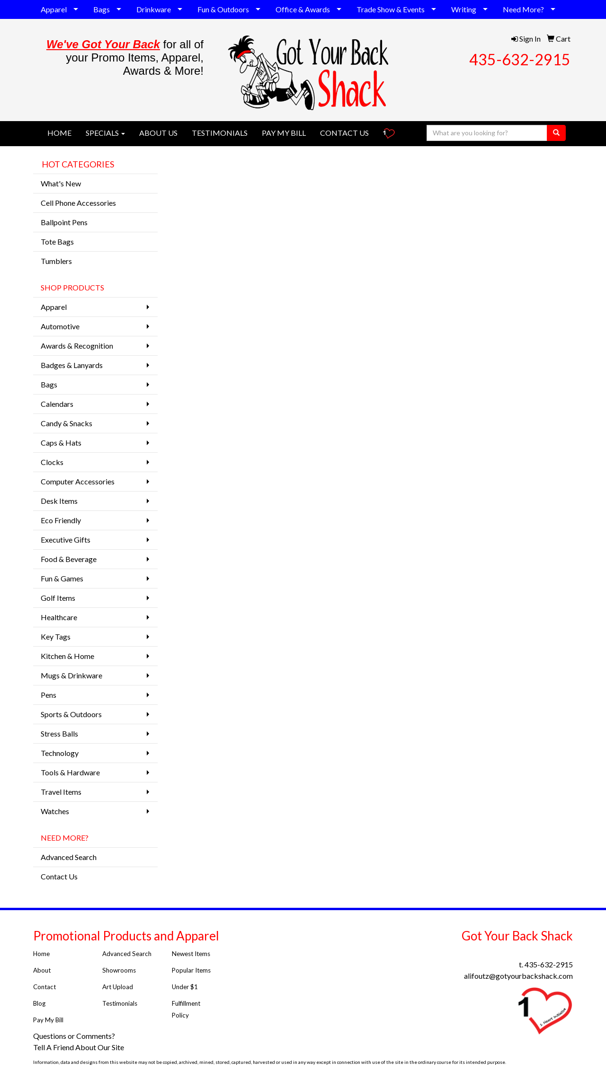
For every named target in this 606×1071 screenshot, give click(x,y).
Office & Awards (303, 9)
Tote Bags (57, 241)
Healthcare (59, 617)
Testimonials (120, 1003)
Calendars (57, 403)
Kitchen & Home (67, 655)
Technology (60, 752)
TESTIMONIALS (220, 132)
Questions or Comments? (74, 1035)
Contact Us (59, 876)
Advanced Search (69, 856)
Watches (55, 811)
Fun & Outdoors (223, 9)
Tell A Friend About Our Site (79, 1047)
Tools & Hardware (70, 772)
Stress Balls (59, 733)
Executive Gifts (65, 539)
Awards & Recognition (77, 345)
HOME (59, 132)
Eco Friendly (61, 520)
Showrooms (119, 970)
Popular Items (191, 970)
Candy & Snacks (66, 423)
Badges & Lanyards (72, 364)
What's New (61, 183)
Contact (44, 987)
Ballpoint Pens (64, 222)
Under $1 (185, 987)
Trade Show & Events (390, 9)
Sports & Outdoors (71, 714)
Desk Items (59, 500)
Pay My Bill (49, 1020)
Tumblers (56, 260)
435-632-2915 (519, 59)
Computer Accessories (78, 481)
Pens (48, 694)
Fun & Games (62, 578)
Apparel (54, 9)
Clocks (52, 461)
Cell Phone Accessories (78, 202)
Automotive (60, 326)
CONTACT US (344, 132)
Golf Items (58, 597)
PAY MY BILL (284, 132)
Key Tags (56, 636)
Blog (39, 1003)
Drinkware (153, 9)
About (42, 970)
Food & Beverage (69, 558)
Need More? (523, 9)
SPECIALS (105, 132)
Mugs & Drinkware (71, 675)
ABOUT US (158, 132)
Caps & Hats (61, 442)
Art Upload (117, 987)
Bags (101, 9)
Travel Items (61, 791)
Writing (463, 9)
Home (41, 953)
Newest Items (191, 953)
